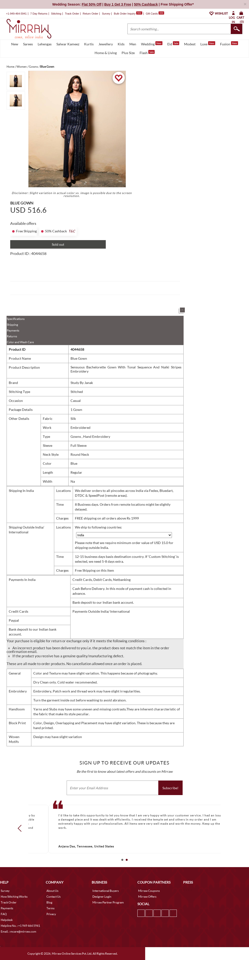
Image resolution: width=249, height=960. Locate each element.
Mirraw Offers (147, 896)
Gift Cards (155, 13)
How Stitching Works (14, 896)
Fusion (229, 43)
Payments (13, 330)
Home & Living (106, 53)
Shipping (12, 324)
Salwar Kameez (67, 44)
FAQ (4, 914)
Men (132, 44)
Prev (21, 828)
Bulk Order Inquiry (124, 13)
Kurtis (89, 44)
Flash (147, 52)
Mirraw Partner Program (108, 902)
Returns (12, 336)
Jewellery (105, 44)
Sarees (28, 44)
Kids (121, 44)
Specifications (16, 319)
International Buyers (105, 891)
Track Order (72, 13)
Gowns (76, 436)
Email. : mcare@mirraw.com (18, 931)
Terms (50, 908)
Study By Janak (82, 383)
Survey (106, 13)
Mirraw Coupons (149, 891)
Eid (173, 43)
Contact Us (53, 896)
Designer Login (101, 896)
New (14, 44)
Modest (190, 44)
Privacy (51, 914)
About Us (52, 891)
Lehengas (45, 44)
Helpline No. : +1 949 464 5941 (20, 925)
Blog (49, 902)
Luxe (207, 43)
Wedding (151, 43)
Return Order (90, 13)
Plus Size (128, 53)
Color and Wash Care (20, 342)
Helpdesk (7, 920)
